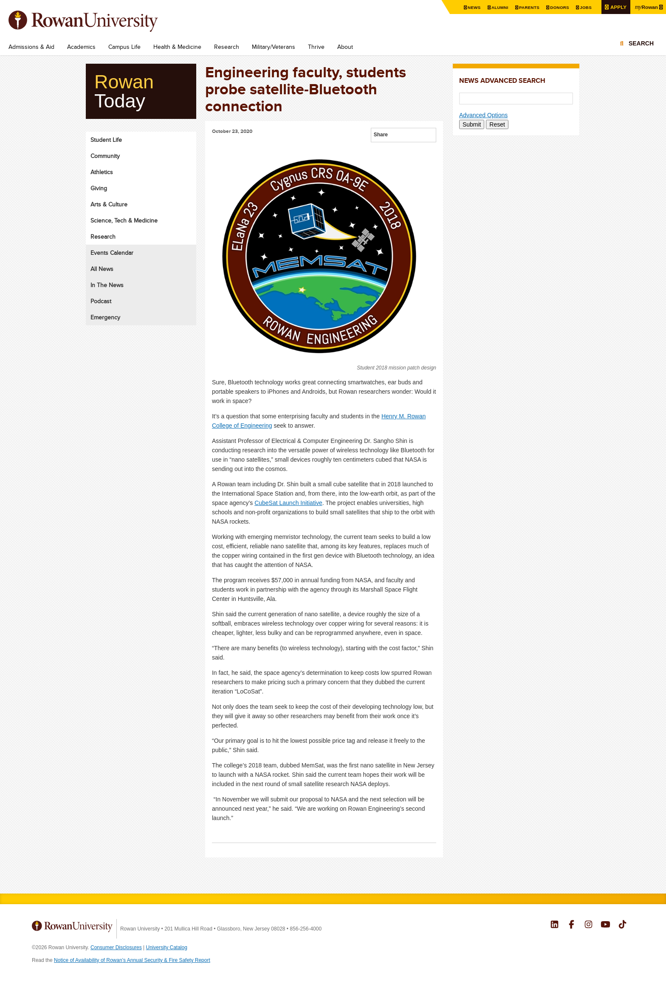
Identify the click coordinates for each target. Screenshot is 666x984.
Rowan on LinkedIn (554, 925)
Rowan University (95, 21)
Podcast (100, 301)
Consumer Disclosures (116, 947)
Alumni (499, 7)
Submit (472, 124)
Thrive (316, 46)
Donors (558, 7)
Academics (81, 46)
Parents (528, 7)
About (345, 46)
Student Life (106, 139)
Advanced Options (483, 115)
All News (101, 269)
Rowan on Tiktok (622, 925)
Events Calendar (111, 252)
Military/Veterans (273, 46)
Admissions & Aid (31, 46)
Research (226, 46)
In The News (107, 285)
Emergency (105, 317)
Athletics (101, 172)
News (473, 7)
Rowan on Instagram (588, 925)
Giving (98, 188)
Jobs (584, 7)
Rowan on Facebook (571, 925)
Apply (617, 7)
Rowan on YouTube (605, 925)
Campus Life (124, 46)
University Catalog (166, 947)
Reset (497, 124)
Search (641, 43)
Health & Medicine (177, 46)
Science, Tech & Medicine (124, 220)
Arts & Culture (108, 204)
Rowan (646, 6)
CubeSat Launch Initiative (288, 502)
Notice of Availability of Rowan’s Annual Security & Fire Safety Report (132, 960)
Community (105, 156)
